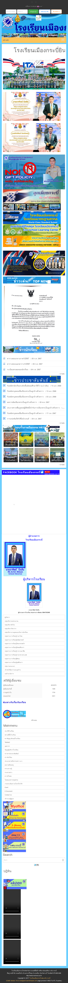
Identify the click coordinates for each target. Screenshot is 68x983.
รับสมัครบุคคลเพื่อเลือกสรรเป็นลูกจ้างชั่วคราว (25, 391)
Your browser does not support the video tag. (12, 901)
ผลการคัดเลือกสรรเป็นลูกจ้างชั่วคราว (22, 402)
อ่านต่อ (62, 374)
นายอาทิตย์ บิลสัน (34, 610)
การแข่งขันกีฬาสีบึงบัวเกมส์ (18, 418)
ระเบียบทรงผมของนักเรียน (17, 369)
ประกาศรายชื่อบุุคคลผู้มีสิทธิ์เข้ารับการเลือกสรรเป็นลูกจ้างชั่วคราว (33, 407)
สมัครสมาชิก (45, 11)
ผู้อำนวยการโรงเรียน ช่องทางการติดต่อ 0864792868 (34, 612)
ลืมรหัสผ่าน (56, 11)
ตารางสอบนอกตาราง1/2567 (18, 364)
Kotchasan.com (32, 981)
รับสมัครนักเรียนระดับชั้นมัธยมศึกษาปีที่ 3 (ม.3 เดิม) (28, 385)
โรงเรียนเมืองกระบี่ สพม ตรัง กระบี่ (33, 28)
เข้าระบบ (34, 720)
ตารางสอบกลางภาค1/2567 (18, 358)
